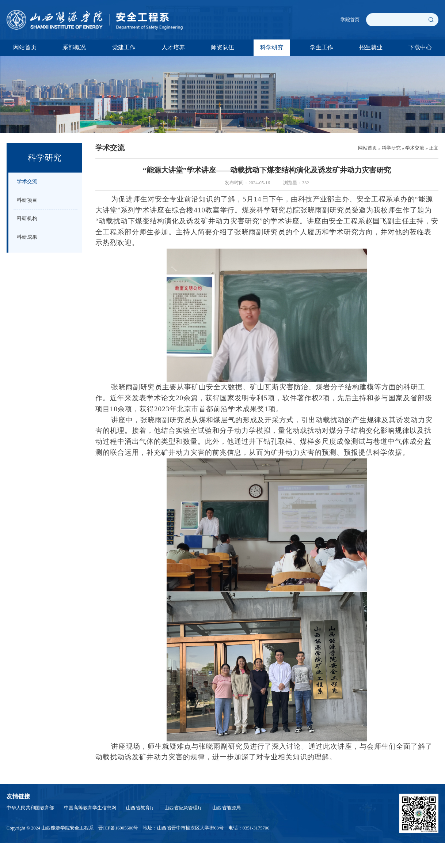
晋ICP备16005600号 (118, 828)
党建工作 (124, 47)
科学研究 (272, 47)
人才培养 (173, 47)
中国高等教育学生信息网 (90, 807)
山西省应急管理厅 (183, 807)
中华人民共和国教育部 (30, 807)
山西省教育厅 (140, 807)
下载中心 (420, 47)
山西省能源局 (226, 807)
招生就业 (371, 47)
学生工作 (321, 47)
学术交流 (414, 148)
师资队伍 (222, 47)
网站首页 (25, 47)
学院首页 (350, 19)
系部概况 (74, 47)
